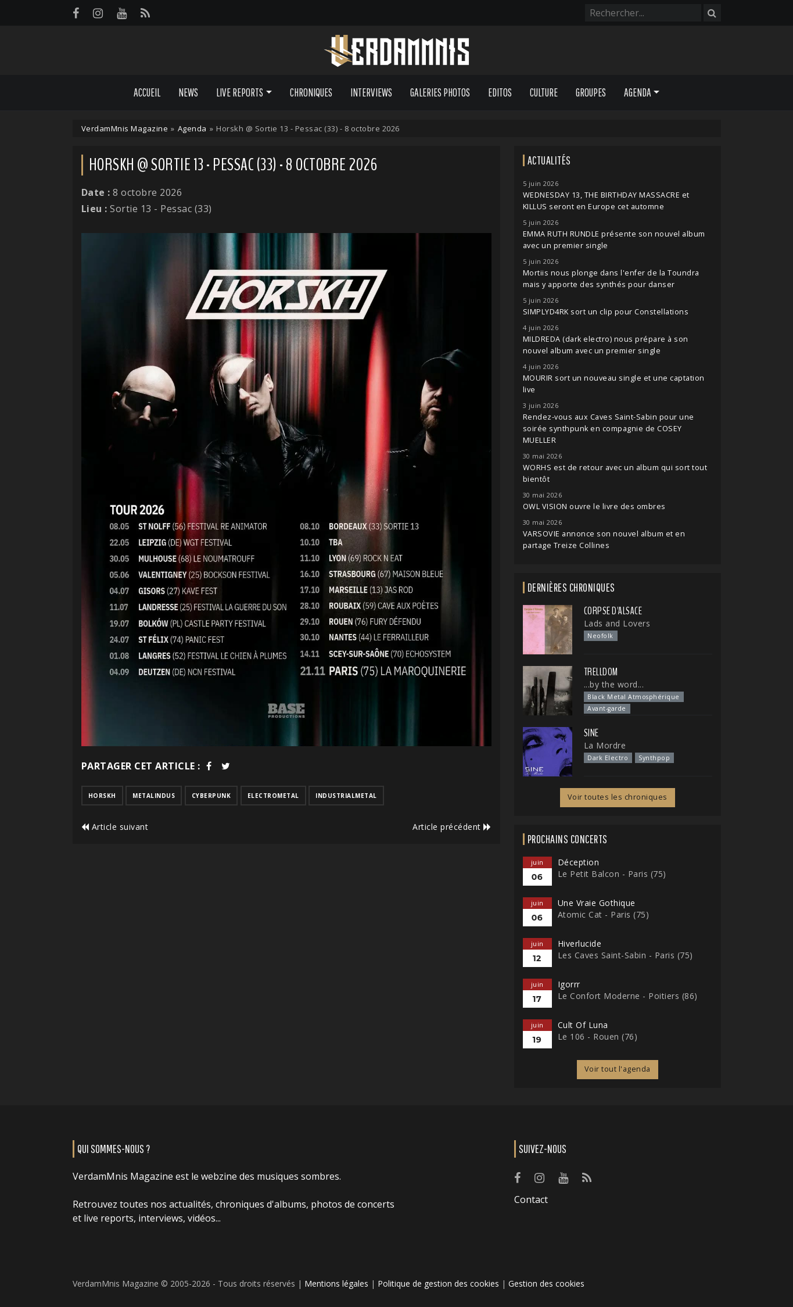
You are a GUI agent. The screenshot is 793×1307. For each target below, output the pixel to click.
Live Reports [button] (239, 92)
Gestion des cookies (546, 1283)
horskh (102, 796)
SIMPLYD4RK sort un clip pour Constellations (606, 312)
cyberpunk (211, 796)
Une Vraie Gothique (597, 902)
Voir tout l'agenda (617, 1069)
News (188, 92)
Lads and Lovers (617, 623)
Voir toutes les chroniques (618, 797)
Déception (579, 862)
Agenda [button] (637, 92)
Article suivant (115, 826)
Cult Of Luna (583, 1024)
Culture (544, 92)
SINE (591, 733)
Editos (500, 92)
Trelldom (601, 672)
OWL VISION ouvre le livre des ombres (594, 506)
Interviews (371, 92)
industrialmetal (346, 796)
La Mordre (605, 745)
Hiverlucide (580, 943)
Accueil (147, 92)
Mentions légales (336, 1283)
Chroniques (311, 92)
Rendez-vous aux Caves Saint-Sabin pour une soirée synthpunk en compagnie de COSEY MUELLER (608, 428)
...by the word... (614, 684)
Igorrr (569, 984)
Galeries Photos (440, 92)
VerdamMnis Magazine (124, 128)
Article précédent (451, 826)
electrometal (273, 796)
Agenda (192, 128)
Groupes (591, 92)
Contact (531, 1199)
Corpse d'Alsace (613, 611)
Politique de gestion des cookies (438, 1283)
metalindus (153, 796)
